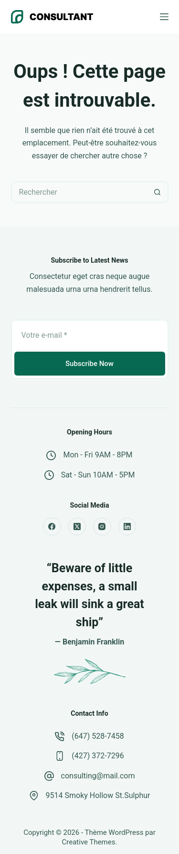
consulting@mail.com (98, 775)
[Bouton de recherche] (157, 192)
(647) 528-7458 (98, 736)
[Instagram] (102, 527)
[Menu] (164, 16)
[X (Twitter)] (77, 527)
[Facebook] (52, 527)
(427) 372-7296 (98, 755)
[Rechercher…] (79, 192)
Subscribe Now (89, 363)
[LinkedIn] (127, 527)
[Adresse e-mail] (89, 335)
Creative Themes (89, 842)
